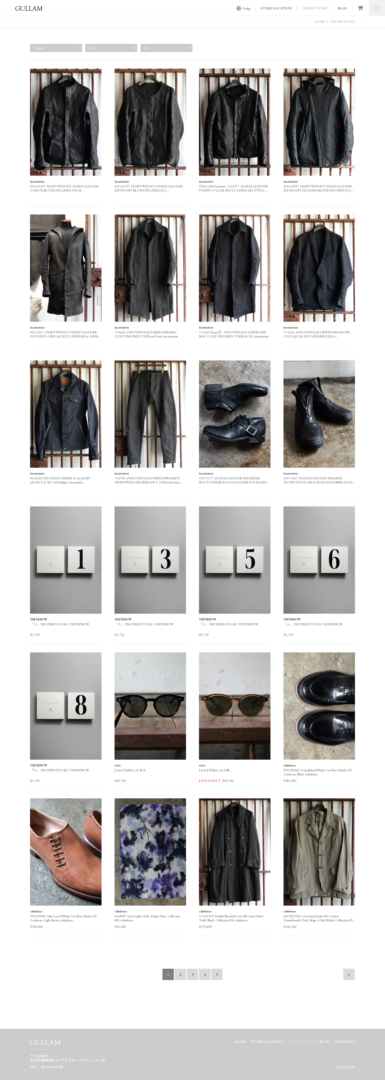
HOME (319, 21)
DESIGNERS (344, 1041)
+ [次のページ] (349, 974)
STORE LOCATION (276, 8)
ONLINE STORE (315, 8)
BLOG (342, 8)
